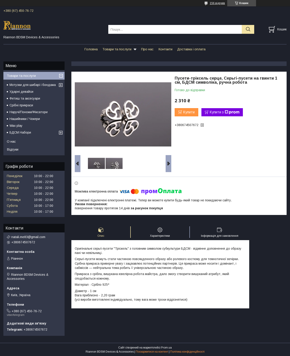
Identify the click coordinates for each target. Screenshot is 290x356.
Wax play (16, 125)
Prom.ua (166, 347)
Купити (189, 112)
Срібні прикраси (21, 105)
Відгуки (12, 149)
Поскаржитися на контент (152, 351)
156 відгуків (217, 3)
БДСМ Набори (20, 132)
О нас (11, 141)
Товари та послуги (116, 49)
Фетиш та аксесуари (25, 98)
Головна (91, 49)
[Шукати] (248, 29)
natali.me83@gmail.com (28, 237)
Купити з (224, 112)
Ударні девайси (21, 91)
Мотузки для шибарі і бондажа (33, 85)
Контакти (165, 49)
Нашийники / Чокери (25, 119)
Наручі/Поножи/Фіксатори (29, 112)
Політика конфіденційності (187, 351)
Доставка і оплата (191, 49)
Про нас (147, 49)
